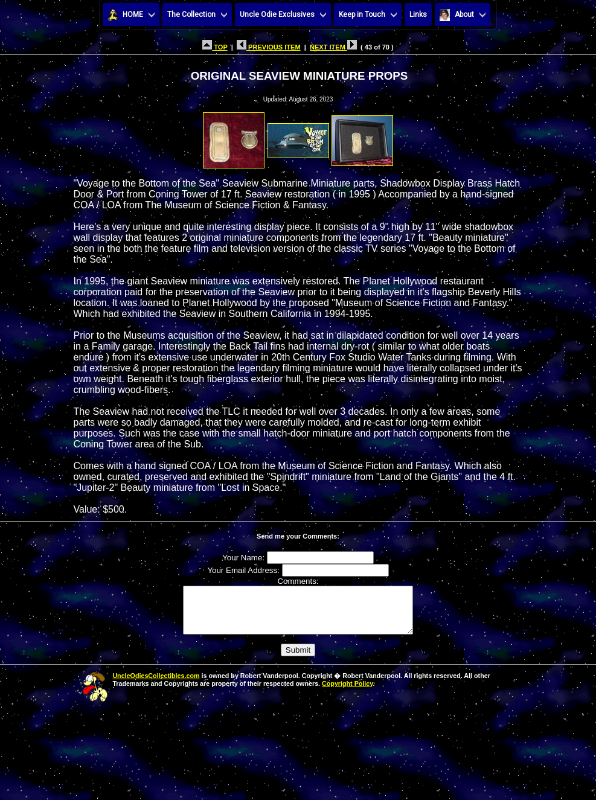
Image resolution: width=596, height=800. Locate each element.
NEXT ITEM (333, 47)
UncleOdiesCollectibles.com (155, 684)
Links (418, 14)
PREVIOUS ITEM (269, 47)
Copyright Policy (347, 692)
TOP (214, 47)
